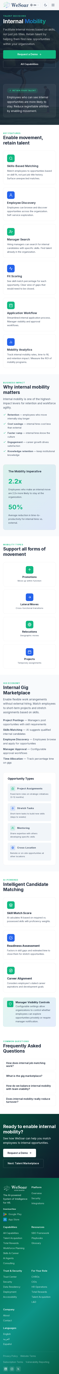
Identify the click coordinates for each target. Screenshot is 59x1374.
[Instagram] (11, 1368)
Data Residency (11, 1286)
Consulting (8, 1263)
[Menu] (53, 5)
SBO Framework (40, 1233)
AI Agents (8, 1258)
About (6, 1315)
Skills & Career (11, 1253)
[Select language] (34, 5)
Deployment (9, 1291)
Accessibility (10, 1296)
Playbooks (37, 1238)
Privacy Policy (10, 1356)
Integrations (37, 1203)
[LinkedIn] (5, 1368)
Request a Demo (29, 54)
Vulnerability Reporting (37, 1362)
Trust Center (10, 1276)
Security (35, 1198)
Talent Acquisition (12, 1238)
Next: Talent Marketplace (23, 1163)
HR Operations (39, 1286)
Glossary (36, 1243)
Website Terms (28, 1356)
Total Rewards (11, 1243)
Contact (7, 1320)
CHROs (35, 1276)
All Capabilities (29, 64)
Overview (36, 1193)
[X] (18, 1368)
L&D (33, 1301)
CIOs (34, 1281)
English (7, 1333)
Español (7, 1344)
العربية (6, 1339)
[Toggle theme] (45, 5)
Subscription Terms (13, 1362)
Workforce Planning (13, 1248)
